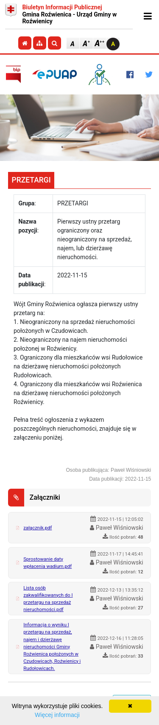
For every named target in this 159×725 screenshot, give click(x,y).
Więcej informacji (57, 714)
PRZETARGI (31, 180)
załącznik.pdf (37, 528)
